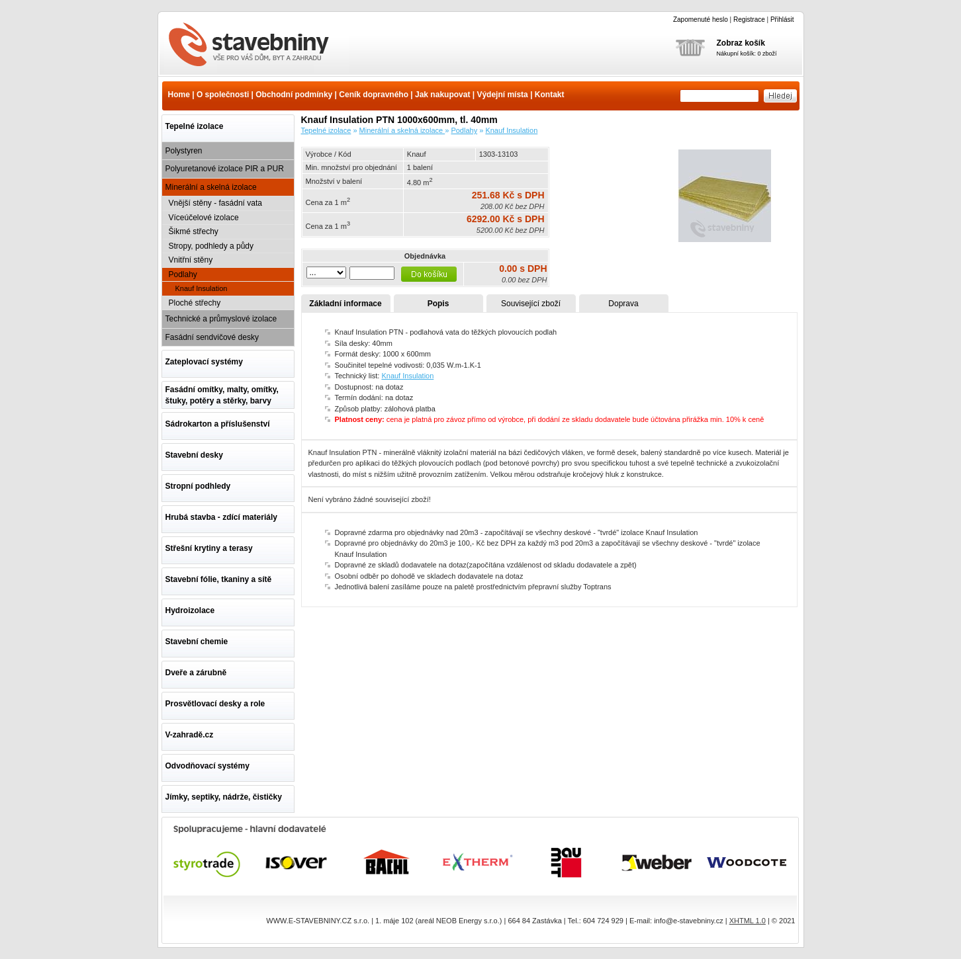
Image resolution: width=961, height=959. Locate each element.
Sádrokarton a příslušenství (217, 424)
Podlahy (183, 274)
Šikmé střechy (193, 231)
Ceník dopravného (373, 94)
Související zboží (531, 303)
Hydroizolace (190, 610)
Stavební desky (194, 455)
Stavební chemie (196, 641)
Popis (438, 303)
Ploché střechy (195, 303)
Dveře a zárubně (196, 672)
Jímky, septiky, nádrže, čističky (223, 797)
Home (179, 94)
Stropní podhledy (198, 486)
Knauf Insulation (201, 288)
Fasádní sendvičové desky (212, 337)
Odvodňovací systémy (207, 766)
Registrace (749, 19)
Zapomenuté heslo (700, 19)
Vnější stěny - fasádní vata (215, 203)
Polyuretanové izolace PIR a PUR (224, 168)
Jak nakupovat (442, 94)
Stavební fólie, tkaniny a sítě (218, 579)
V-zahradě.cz (189, 734)
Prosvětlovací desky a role (215, 703)
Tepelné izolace (194, 126)
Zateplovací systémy (204, 361)
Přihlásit (782, 19)
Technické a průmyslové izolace (221, 318)
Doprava (623, 303)
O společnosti (223, 94)
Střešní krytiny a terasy (209, 548)
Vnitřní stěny (191, 260)
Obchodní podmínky (293, 94)
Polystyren (184, 150)
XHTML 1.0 (747, 921)
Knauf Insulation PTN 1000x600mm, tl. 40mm (256, 45)
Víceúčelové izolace (204, 217)
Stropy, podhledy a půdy (211, 246)
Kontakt (550, 94)
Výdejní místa (502, 94)
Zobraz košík (741, 43)
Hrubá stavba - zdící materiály (221, 517)
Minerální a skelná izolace (211, 187)
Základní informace (345, 303)
